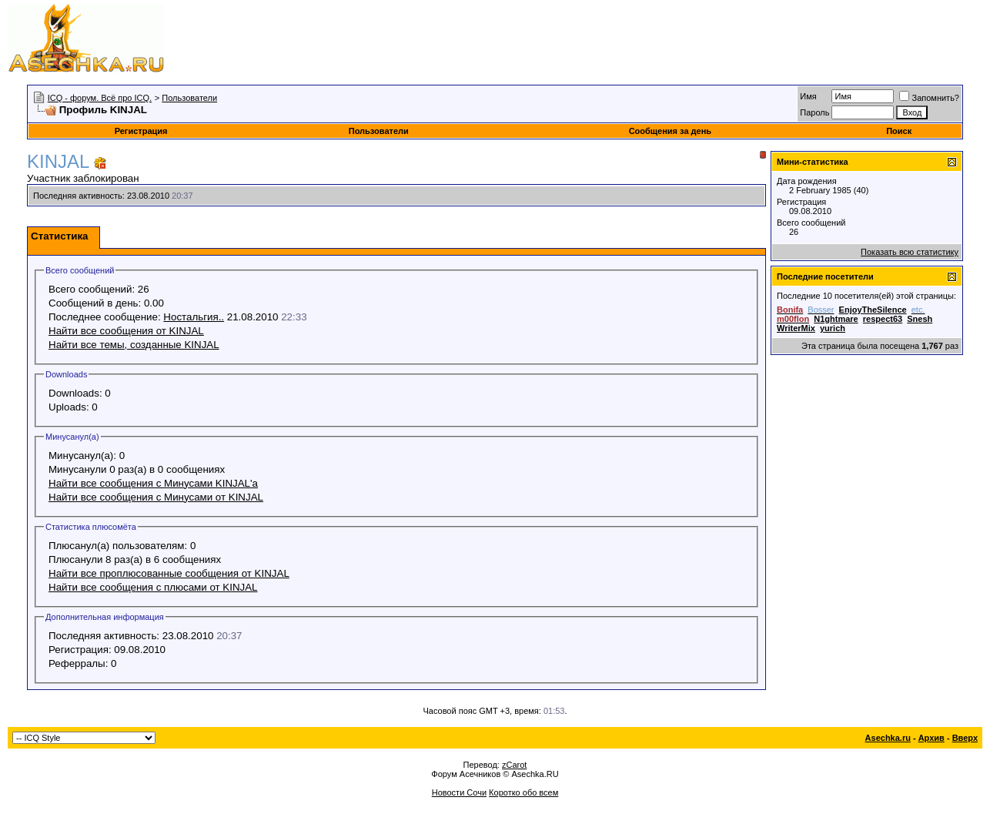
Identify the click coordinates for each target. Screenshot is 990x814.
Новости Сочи (459, 792)
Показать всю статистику (909, 251)
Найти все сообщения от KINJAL (126, 331)
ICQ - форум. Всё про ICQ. (100, 97)
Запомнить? (929, 97)
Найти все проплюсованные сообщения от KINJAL (168, 573)
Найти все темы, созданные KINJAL (133, 344)
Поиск (898, 131)
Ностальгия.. (193, 317)
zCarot (514, 764)
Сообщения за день (670, 131)
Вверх (965, 737)
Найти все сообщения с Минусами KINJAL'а (153, 483)
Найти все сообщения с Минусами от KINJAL (155, 497)
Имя (808, 96)
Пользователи (189, 97)
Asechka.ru (888, 737)
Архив (931, 737)
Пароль (814, 112)
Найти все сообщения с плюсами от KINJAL (153, 587)
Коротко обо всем (523, 792)
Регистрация (141, 131)
